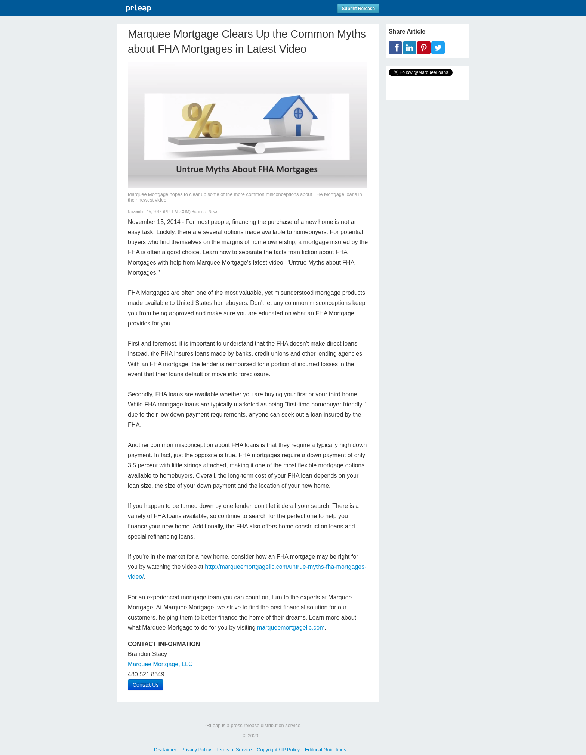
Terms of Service (234, 749)
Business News (205, 212)
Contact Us (145, 685)
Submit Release (358, 8)
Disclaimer (165, 749)
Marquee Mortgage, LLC (160, 664)
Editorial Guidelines (325, 749)
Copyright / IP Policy (278, 749)
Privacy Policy (196, 749)
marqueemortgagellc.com (291, 627)
